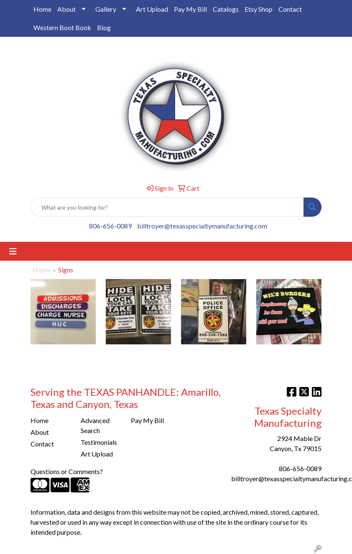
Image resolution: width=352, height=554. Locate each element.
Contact (290, 9)
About (66, 9)
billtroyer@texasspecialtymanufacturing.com (202, 226)
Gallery (105, 9)
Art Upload (152, 9)
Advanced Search (95, 425)
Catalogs (226, 9)
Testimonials (99, 442)
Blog (104, 27)
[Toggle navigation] (13, 251)
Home (42, 9)
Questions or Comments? (67, 471)
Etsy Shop (259, 9)
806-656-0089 (110, 226)
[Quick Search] (167, 207)
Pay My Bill (190, 9)
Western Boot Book (62, 27)
